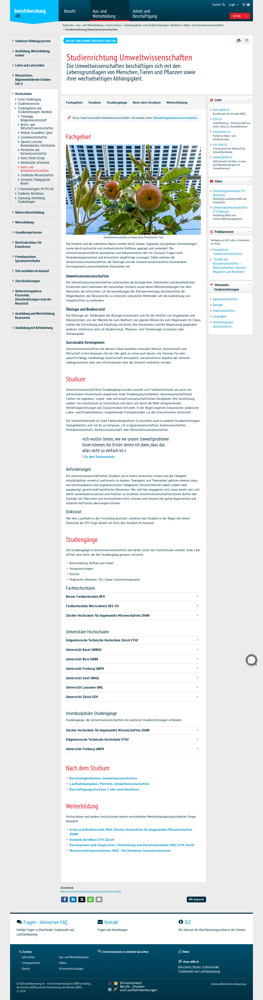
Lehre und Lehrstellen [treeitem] (29, 65)
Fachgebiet (74, 102)
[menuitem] (75, 10)
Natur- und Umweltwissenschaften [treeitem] (35, 169)
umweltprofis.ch (222, 157)
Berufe (26, 969)
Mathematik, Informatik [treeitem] (35, 162)
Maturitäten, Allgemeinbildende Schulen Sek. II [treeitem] (33, 79)
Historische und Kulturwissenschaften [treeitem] (34, 152)
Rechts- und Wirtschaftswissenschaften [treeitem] (37, 126)
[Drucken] (239, 40)
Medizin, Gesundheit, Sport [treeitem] (37, 133)
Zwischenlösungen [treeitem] (27, 281)
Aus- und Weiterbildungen (74, 957)
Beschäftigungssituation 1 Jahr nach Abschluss (104, 789)
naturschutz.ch (222, 132)
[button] (64, 899)
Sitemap (215, 984)
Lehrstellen (28, 957)
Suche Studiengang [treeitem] (29, 99)
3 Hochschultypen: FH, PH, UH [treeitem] (36, 189)
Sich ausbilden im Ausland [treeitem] (32, 271)
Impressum (241, 984)
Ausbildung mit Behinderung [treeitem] (34, 327)
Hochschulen (113, 25)
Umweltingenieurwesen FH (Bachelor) (229, 193)
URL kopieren (196, 899)
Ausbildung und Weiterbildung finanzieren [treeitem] (35, 315)
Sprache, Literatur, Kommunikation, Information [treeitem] (38, 144)
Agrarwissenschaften (225, 299)
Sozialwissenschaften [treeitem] (34, 137)
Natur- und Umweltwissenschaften (204, 25)
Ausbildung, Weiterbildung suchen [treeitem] (32, 53)
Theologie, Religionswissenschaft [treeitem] (34, 118)
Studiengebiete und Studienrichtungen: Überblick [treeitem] (35, 110)
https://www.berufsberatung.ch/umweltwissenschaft (91, 891)
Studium (94, 102)
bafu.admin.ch (221, 110)
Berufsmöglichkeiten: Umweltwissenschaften (103, 778)
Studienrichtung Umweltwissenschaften (91, 29)
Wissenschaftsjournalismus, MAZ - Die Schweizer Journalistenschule (120, 850)
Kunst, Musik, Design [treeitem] (33, 158)
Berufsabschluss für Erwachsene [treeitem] (28, 244)
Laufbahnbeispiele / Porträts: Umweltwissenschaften (109, 784)
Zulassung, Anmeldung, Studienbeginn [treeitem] (31, 200)
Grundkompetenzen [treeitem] (28, 232)
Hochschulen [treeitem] (23, 93)
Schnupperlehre (31, 963)
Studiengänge (117, 102)
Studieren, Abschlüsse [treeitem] (31, 193)
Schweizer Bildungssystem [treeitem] (33, 41)
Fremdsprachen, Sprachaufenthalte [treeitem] (27, 258)
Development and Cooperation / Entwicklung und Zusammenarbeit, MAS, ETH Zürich (131, 845)
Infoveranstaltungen (71, 969)
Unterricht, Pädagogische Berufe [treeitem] (35, 182)
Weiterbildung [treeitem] (24, 222)
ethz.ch (217, 119)
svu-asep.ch (220, 144)
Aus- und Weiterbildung (89, 25)
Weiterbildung (176, 102)
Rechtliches (227, 984)
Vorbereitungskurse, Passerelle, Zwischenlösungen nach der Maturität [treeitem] (33, 297)
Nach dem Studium (147, 102)
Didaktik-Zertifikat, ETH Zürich (91, 839)
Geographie (219, 316)
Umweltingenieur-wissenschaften (223, 324)
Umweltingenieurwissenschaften (175, 118)
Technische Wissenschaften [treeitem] (37, 175)
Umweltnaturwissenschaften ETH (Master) (230, 209)
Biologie (218, 305)
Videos (63, 963)
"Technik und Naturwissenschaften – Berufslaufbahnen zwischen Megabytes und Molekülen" (229, 265)
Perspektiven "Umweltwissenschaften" (228, 252)
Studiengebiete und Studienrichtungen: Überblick (153, 25)
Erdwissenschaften (224, 311)
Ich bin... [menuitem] (240, 16)
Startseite (68, 25)
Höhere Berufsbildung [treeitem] (29, 212)
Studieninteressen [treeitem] (29, 104)
